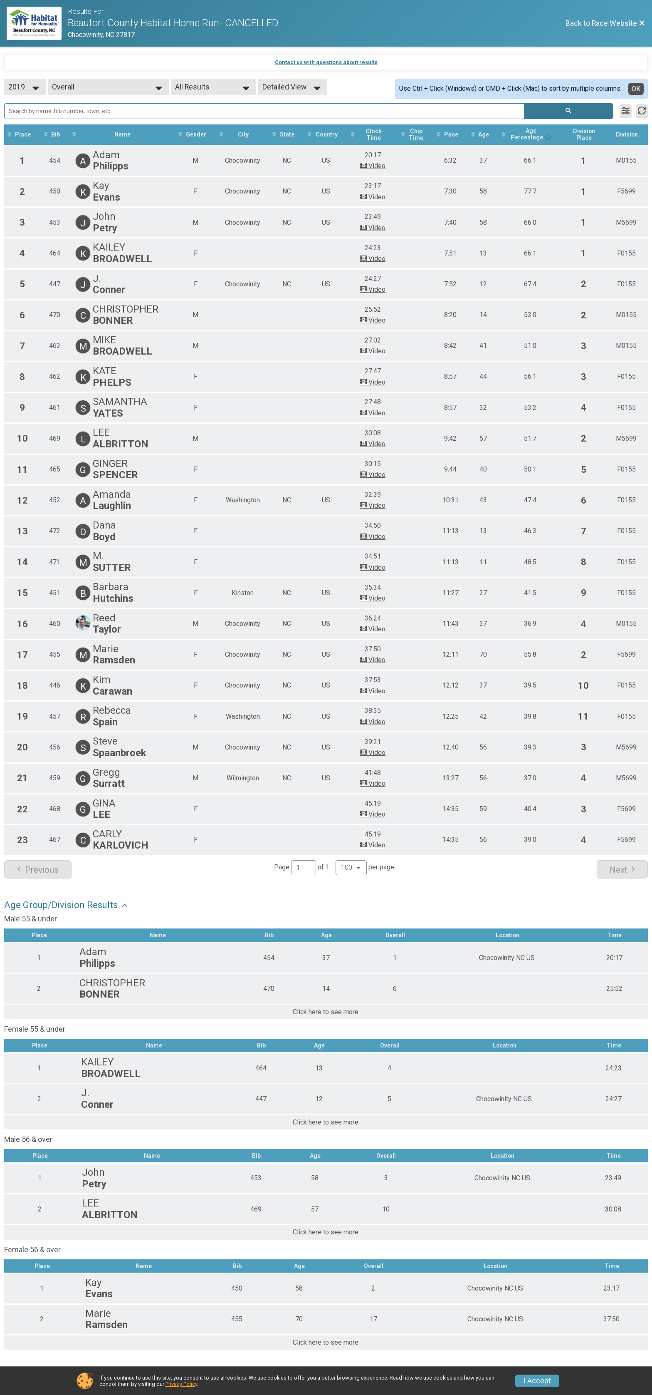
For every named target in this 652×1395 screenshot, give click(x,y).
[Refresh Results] (642, 111)
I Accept (537, 1381)
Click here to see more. (326, 1012)
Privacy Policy (181, 1384)
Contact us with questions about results (326, 62)
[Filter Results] (626, 111)
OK (636, 89)
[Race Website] (37, 23)
